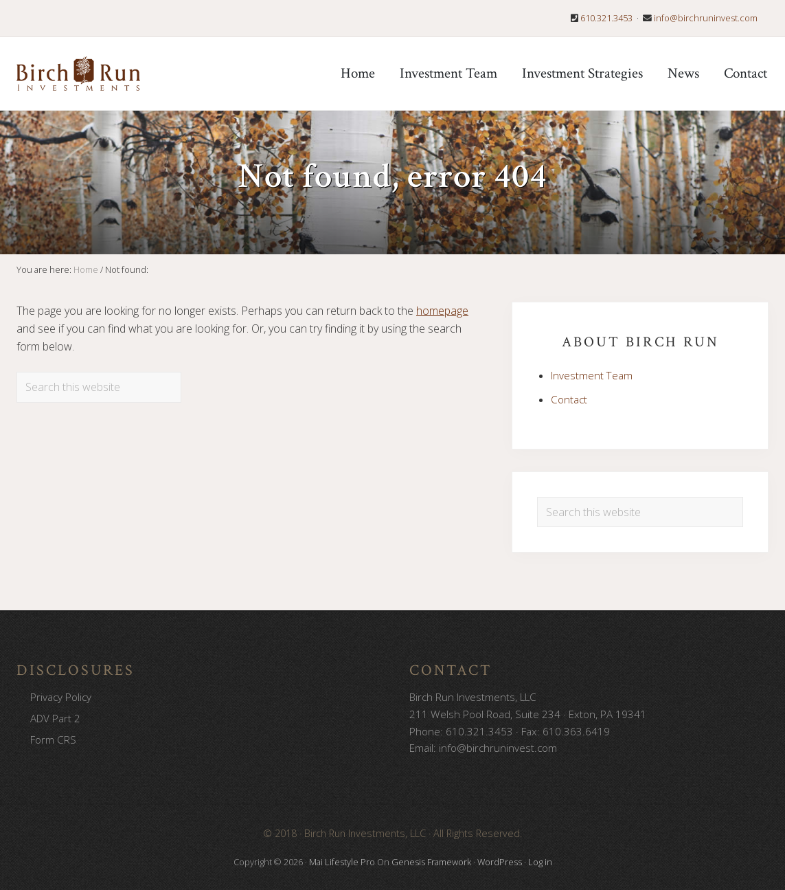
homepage (442, 310)
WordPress (499, 862)
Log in (540, 862)
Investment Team (592, 375)
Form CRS (53, 739)
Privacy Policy (60, 697)
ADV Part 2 (55, 718)
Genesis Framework (431, 862)
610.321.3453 (606, 18)
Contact (569, 399)
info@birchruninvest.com (706, 18)
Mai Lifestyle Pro (342, 862)
